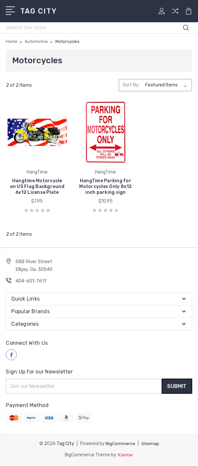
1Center (125, 455)
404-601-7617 (31, 282)
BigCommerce (120, 444)
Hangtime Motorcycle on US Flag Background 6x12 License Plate (35, 185)
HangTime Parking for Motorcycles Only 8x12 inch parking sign (99, 185)
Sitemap (150, 444)
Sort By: (131, 85)
